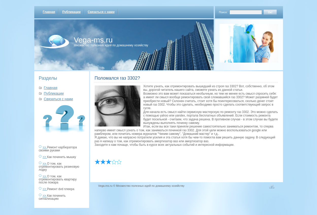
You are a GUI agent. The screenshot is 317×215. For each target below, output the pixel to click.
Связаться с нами (101, 12)
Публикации (71, 12)
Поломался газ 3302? (117, 78)
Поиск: (223, 12)
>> (45, 147)
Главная (49, 12)
